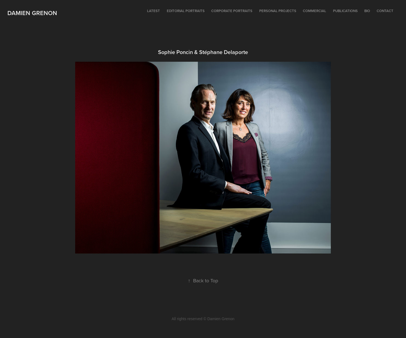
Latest (153, 10)
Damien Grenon (32, 13)
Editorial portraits (186, 10)
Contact (385, 10)
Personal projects (277, 10)
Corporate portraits (231, 10)
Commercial (314, 10)
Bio (367, 10)
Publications (345, 10)
